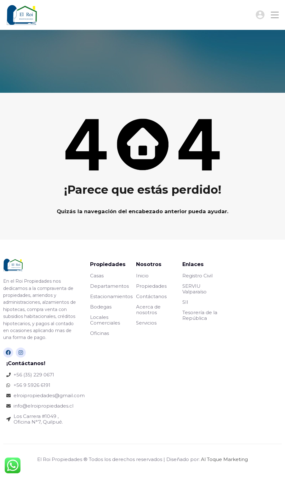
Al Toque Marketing (224, 459)
